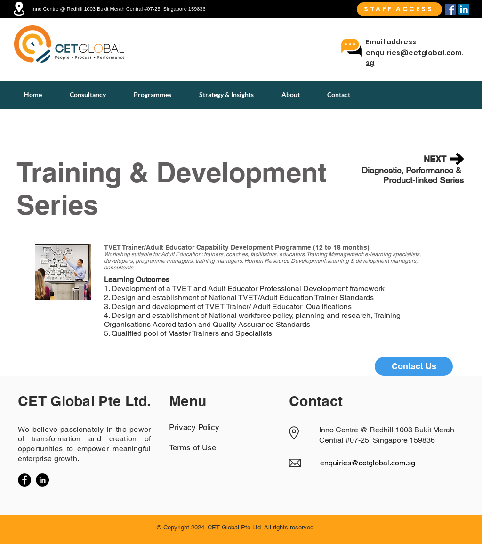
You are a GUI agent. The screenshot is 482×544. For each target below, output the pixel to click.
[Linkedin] (463, 9)
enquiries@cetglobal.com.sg (367, 462)
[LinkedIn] (42, 480)
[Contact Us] (414, 366)
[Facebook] (450, 9)
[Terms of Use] (202, 447)
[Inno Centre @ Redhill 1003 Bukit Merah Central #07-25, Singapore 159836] (126, 9)
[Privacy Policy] (202, 427)
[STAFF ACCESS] (399, 9)
